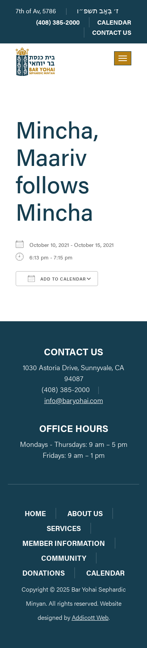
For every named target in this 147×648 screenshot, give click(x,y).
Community (63, 558)
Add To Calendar (57, 278)
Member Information (63, 543)
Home (35, 513)
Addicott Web (90, 617)
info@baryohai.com (73, 400)
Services (64, 528)
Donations (43, 573)
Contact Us (111, 32)
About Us (85, 513)
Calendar (114, 22)
